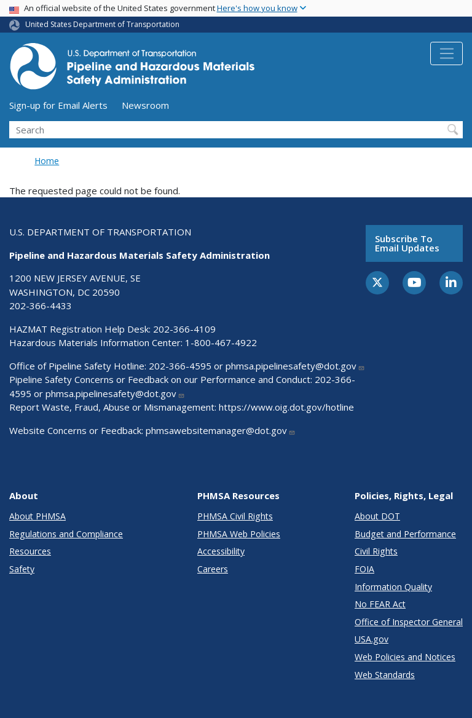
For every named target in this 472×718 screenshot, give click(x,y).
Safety (21, 569)
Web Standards (385, 675)
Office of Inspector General (409, 622)
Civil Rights (376, 551)
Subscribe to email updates (407, 243)
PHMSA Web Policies (238, 534)
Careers (212, 569)
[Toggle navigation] (446, 53)
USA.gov (371, 639)
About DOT (377, 516)
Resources (30, 551)
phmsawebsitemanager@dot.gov (221, 430)
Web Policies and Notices (405, 657)
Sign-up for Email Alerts (58, 105)
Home (46, 161)
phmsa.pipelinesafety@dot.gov (295, 366)
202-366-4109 (184, 329)
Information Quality (393, 587)
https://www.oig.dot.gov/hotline (286, 407)
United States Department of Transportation (102, 24)
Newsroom (145, 105)
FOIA (364, 569)
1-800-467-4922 (221, 342)
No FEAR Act (380, 604)
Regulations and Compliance (66, 534)
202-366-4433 (40, 305)
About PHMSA (37, 516)
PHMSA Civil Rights (235, 516)
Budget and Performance (405, 534)
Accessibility (221, 551)
